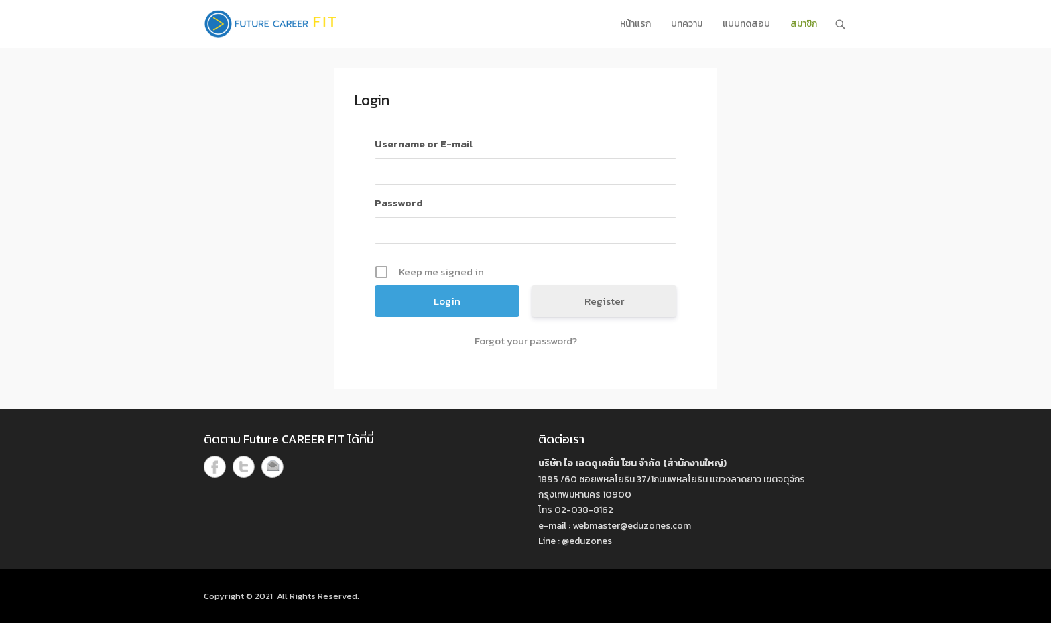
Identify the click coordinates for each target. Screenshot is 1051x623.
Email (272, 467)
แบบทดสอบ (746, 24)
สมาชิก (803, 24)
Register (604, 301)
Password (399, 202)
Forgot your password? (526, 341)
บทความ (686, 24)
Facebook (215, 467)
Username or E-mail (424, 143)
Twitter (244, 467)
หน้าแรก (635, 24)
